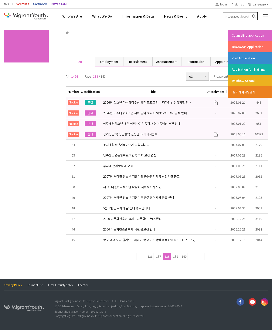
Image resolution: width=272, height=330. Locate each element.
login (223, 4)
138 (167, 256)
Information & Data (138, 16)
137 (158, 256)
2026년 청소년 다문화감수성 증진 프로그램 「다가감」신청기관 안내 (147, 102)
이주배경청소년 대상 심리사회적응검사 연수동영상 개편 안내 (142, 123)
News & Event (175, 16)
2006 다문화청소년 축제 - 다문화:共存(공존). (132, 219)
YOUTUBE (22, 4)
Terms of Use (35, 285)
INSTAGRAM (59, 4)
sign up (239, 4)
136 (150, 256)
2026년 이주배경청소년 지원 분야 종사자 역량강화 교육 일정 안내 (145, 113)
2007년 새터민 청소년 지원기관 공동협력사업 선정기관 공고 (141, 176)
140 (184, 256)
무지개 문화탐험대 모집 (118, 166)
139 (175, 256)
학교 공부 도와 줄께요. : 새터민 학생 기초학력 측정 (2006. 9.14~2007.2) (149, 240)
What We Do (102, 16)
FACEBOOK (40, 4)
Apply (202, 16)
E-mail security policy (60, 285)
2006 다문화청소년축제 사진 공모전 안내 (129, 229)
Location (83, 285)
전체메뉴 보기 (265, 16)
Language (259, 4)
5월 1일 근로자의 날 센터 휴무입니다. (127, 208)
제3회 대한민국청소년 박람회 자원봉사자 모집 (132, 187)
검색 (254, 16)
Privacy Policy (13, 285)
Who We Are (72, 16)
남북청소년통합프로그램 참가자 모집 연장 (129, 155)
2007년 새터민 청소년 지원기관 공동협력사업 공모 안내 (138, 197)
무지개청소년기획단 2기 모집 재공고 (126, 145)
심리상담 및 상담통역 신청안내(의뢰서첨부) (131, 134)
